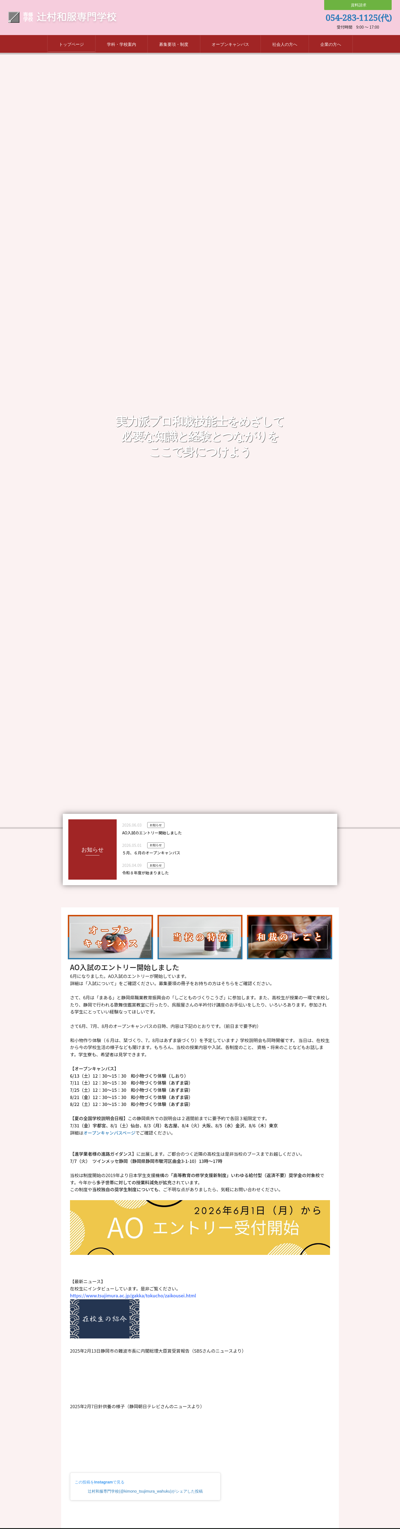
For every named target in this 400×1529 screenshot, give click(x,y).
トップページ (71, 45)
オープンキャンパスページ (109, 1133)
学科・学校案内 (121, 45)
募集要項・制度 (173, 45)
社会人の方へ (284, 45)
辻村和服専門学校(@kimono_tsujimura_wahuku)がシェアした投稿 (145, 1492)
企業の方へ (330, 45)
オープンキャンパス (230, 45)
